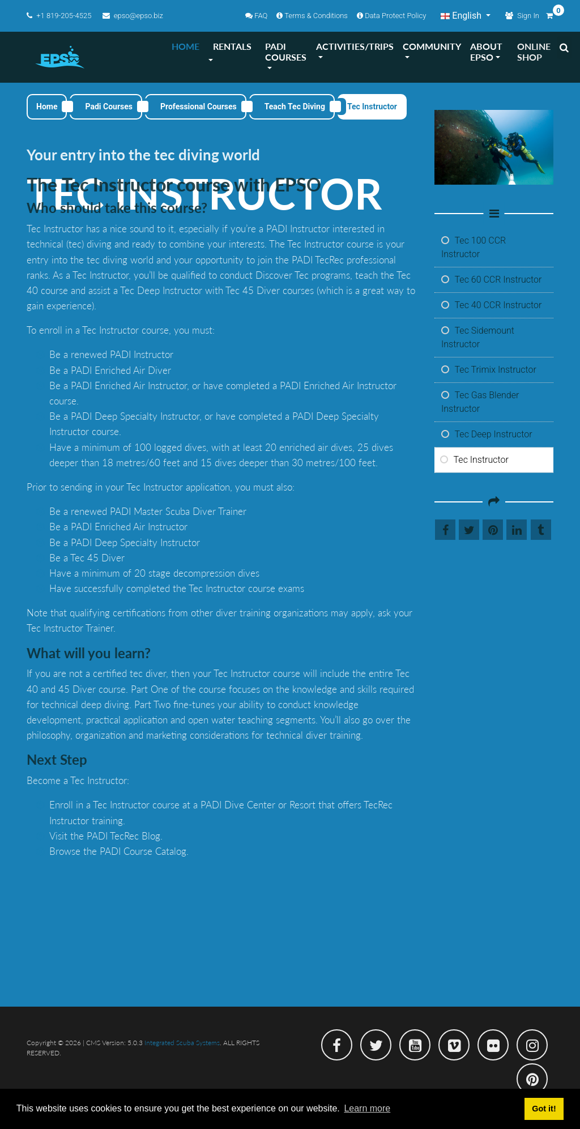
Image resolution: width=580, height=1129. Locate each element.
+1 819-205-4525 (60, 15)
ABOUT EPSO (486, 51)
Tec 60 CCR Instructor (491, 279)
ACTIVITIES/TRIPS (355, 46)
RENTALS (232, 46)
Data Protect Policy (391, 15)
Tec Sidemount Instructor (477, 337)
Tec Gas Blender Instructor (480, 402)
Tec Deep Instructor (486, 434)
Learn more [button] (367, 1108)
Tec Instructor (474, 459)
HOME (185, 46)
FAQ (256, 15)
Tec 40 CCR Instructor (491, 305)
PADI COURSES (285, 51)
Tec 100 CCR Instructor (473, 247)
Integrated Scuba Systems (182, 1042)
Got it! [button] (544, 1108)
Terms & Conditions (312, 15)
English (462, 15)
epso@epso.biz (133, 15)
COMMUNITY (432, 46)
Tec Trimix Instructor (488, 369)
